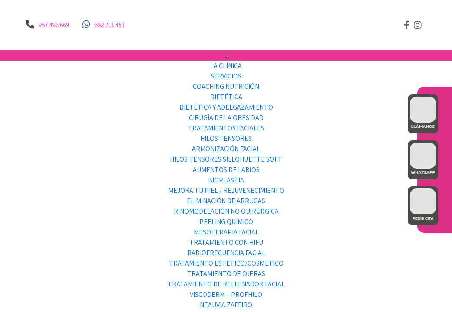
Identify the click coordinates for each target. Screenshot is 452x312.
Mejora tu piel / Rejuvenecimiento (226, 190)
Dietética (226, 96)
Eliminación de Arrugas (226, 200)
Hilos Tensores (226, 138)
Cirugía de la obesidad (226, 117)
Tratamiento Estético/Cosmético (226, 263)
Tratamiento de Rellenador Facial (226, 284)
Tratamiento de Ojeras (226, 273)
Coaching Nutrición (226, 86)
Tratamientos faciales (226, 128)
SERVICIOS (226, 76)
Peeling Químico (226, 221)
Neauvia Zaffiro (226, 304)
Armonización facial (226, 148)
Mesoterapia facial (226, 232)
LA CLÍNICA (226, 65)
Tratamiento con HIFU (226, 242)
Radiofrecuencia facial (226, 252)
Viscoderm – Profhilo (226, 294)
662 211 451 (109, 25)
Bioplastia (226, 180)
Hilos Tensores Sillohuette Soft (226, 159)
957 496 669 (54, 25)
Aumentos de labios (226, 169)
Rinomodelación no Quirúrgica (226, 211)
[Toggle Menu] (226, 57)
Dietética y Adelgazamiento (226, 107)
